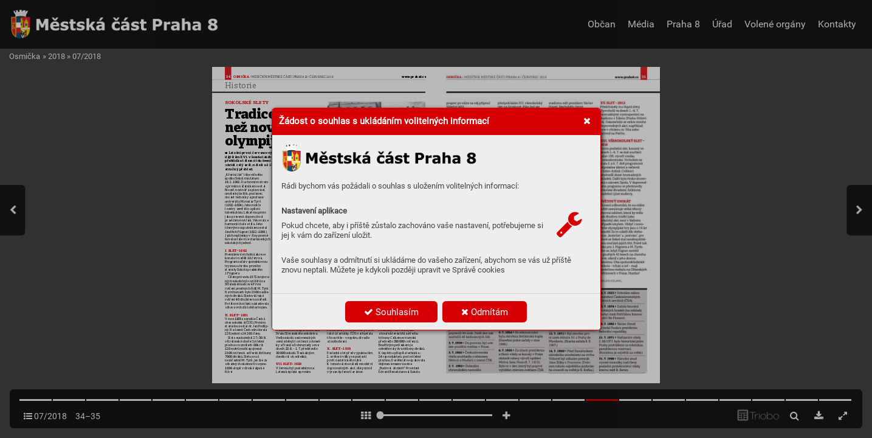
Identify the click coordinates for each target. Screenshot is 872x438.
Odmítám (484, 312)
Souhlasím (391, 312)
